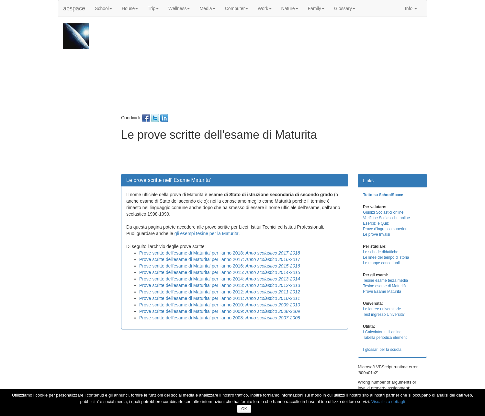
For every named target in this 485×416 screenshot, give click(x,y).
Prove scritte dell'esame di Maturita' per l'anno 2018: (219, 253)
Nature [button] (289, 8)
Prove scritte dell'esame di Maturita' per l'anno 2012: (219, 291)
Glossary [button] (344, 8)
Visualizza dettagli (388, 401)
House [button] (130, 8)
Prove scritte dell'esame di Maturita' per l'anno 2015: (219, 272)
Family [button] (316, 8)
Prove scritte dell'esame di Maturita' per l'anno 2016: (219, 265)
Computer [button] (236, 8)
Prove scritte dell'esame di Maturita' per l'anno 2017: (219, 259)
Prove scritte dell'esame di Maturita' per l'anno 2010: (219, 304)
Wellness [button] (179, 8)
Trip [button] (153, 8)
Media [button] (207, 8)
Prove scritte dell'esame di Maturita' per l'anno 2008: (219, 317)
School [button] (103, 8)
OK (244, 409)
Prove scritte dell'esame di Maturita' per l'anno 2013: (219, 285)
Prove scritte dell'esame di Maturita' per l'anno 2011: (219, 298)
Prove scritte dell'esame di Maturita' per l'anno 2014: (219, 278)
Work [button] (264, 8)
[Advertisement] (273, 68)
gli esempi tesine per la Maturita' (207, 233)
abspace (74, 8)
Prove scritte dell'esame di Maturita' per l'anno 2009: (219, 311)
